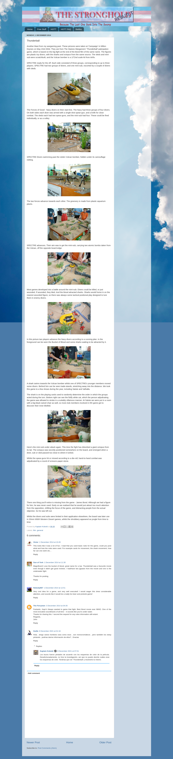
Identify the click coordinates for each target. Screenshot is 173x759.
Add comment (34, 673)
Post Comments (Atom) (47, 748)
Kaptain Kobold (46, 651)
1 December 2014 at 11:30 (55, 562)
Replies (39, 646)
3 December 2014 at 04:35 (57, 606)
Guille (35, 631)
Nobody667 (38, 588)
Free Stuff (41, 29)
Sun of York (38, 562)
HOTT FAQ (66, 29)
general (40, 530)
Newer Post (33, 742)
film (34, 530)
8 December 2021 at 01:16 (50, 631)
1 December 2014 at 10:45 (50, 542)
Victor (35, 542)
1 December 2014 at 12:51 (54, 588)
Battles (79, 29)
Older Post (105, 742)
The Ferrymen (39, 606)
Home (30, 29)
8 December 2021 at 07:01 (68, 651)
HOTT (53, 29)
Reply (35, 554)
